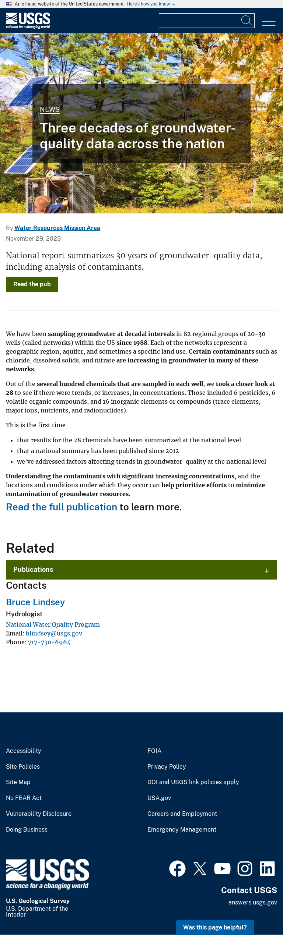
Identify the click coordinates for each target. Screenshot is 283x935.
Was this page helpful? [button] (215, 927)
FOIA (154, 751)
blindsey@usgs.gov (54, 633)
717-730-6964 (49, 642)
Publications (33, 569)
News (50, 109)
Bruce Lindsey (35, 602)
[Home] (28, 27)
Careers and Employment (182, 814)
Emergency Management (181, 829)
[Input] (207, 20)
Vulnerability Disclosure (38, 814)
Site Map (18, 782)
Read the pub (32, 284)
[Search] (247, 20)
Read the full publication (61, 507)
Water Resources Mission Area (57, 227)
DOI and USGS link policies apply (193, 782)
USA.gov (159, 798)
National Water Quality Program (53, 624)
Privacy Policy (166, 767)
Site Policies (23, 767)
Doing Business (27, 829)
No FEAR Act (24, 798)
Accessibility (23, 751)
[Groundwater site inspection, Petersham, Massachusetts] (141, 123)
